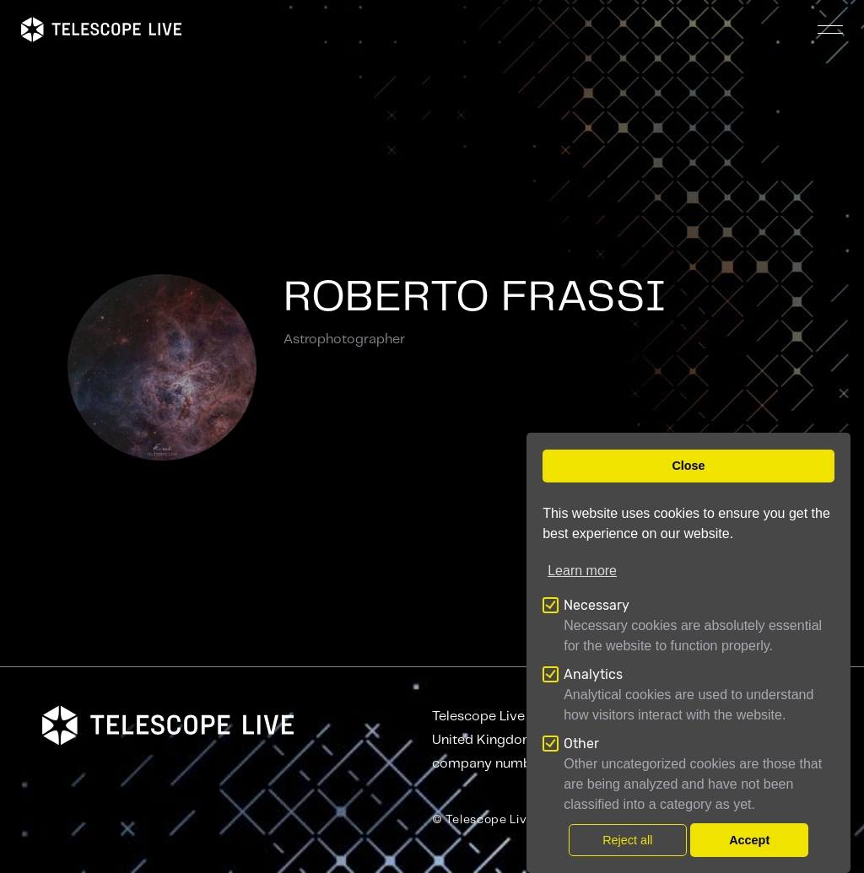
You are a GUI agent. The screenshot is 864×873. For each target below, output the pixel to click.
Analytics (593, 674)
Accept (749, 840)
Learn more (582, 570)
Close (688, 465)
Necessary (596, 605)
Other (581, 744)
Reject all (627, 840)
